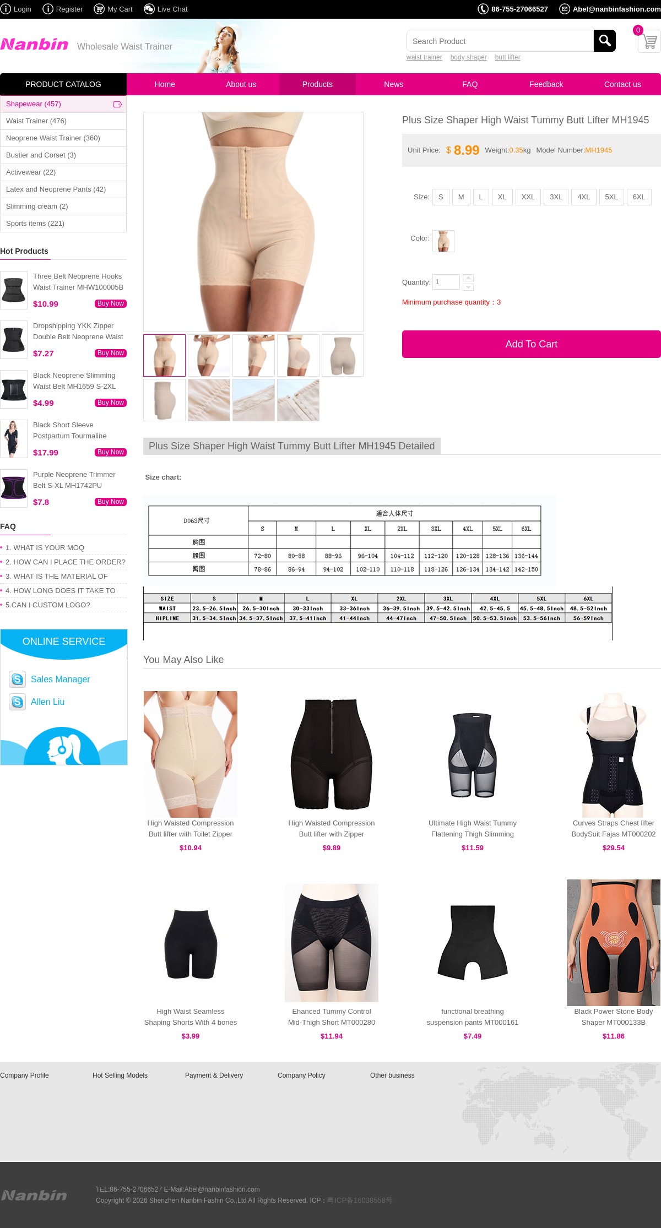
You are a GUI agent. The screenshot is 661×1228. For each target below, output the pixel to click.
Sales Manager (60, 679)
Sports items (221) (35, 223)
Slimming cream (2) (37, 206)
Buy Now (110, 303)
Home (165, 84)
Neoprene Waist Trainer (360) (53, 138)
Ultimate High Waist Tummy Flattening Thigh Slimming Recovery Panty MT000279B (472, 834)
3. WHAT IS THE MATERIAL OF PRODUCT (57, 578)
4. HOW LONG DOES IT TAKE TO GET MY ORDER (61, 592)
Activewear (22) (31, 172)
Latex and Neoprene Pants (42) (56, 189)
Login (22, 9)
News (393, 84)
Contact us (622, 84)
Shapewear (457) (33, 104)
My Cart (120, 9)
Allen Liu (47, 702)
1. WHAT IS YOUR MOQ (45, 548)
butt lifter (508, 57)
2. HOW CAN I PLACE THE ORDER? (66, 562)
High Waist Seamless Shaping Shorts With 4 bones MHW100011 (190, 1022)
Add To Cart (532, 344)
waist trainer (424, 57)
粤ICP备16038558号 (360, 1200)
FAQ (470, 84)
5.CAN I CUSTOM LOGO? (48, 605)
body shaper (469, 57)
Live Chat (173, 9)
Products (317, 84)
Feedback (546, 84)
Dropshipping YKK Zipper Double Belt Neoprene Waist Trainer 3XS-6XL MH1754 (78, 337)
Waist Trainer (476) (36, 121)
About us (241, 84)
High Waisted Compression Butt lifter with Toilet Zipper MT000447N (190, 834)
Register (69, 9)
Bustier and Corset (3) (41, 155)
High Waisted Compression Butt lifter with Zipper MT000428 (331, 834)
